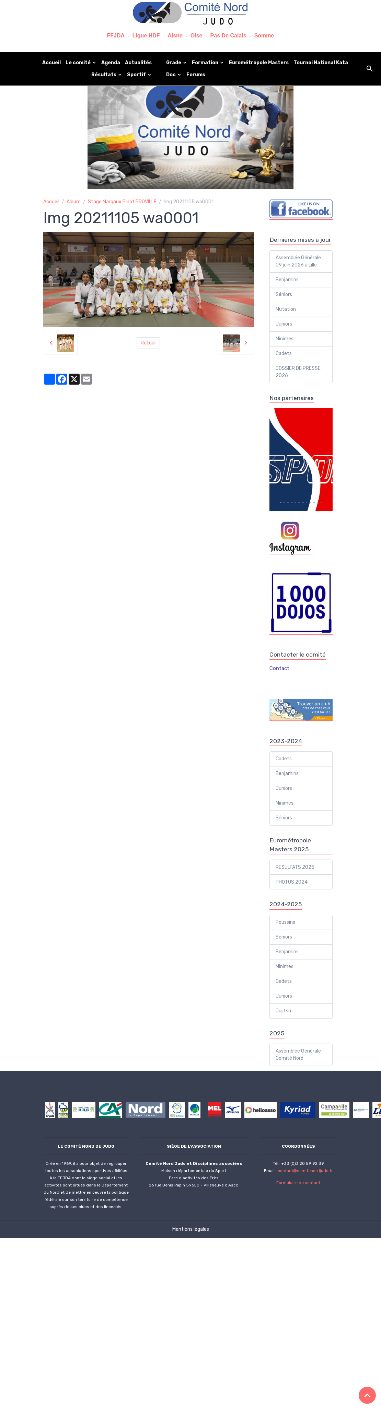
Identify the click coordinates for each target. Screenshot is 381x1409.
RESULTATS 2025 (295, 867)
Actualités (138, 63)
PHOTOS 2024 (292, 882)
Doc (171, 75)
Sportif (137, 75)
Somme (264, 35)
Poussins (285, 922)
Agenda (110, 63)
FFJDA (116, 35)
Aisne (175, 35)
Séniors (284, 294)
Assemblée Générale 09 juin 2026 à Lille (298, 261)
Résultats (104, 75)
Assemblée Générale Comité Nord (298, 1054)
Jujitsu (283, 1011)
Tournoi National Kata (320, 63)
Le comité (79, 63)
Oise (196, 35)
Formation (205, 63)
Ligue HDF (146, 35)
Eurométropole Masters (259, 63)
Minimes (284, 339)
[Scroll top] (367, 1395)
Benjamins (287, 280)
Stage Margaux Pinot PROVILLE (122, 202)
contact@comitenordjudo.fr (305, 1170)
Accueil (51, 63)
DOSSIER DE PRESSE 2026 (298, 371)
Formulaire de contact (298, 1182)
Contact (279, 668)
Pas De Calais (228, 35)
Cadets (284, 353)
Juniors (284, 324)
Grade (174, 63)
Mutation (286, 309)
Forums (195, 75)
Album (74, 202)
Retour (148, 343)
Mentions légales (190, 1229)
